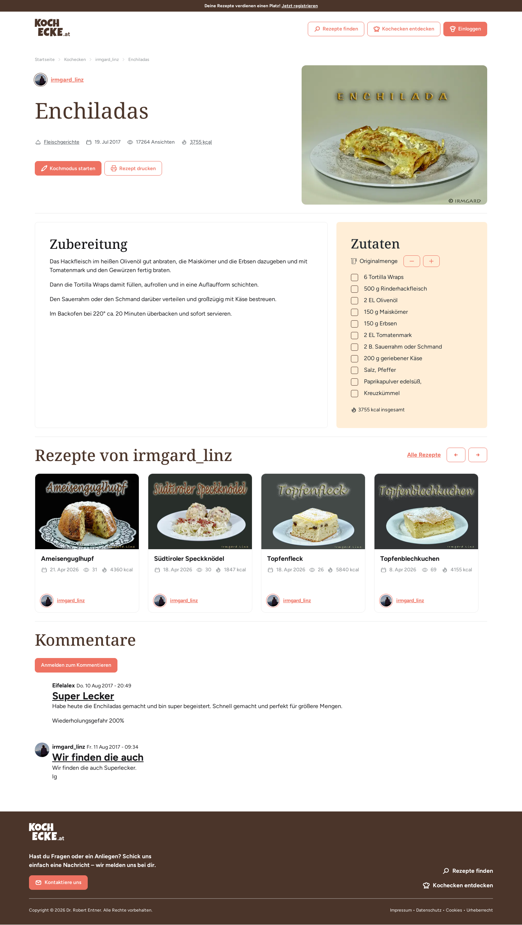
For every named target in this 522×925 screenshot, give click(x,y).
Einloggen (465, 29)
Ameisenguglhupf (67, 559)
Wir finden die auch (98, 757)
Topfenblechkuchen (409, 559)
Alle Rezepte (424, 454)
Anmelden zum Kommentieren (76, 665)
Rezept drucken (133, 168)
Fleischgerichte (61, 142)
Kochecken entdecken (403, 29)
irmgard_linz (107, 59)
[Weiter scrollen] (477, 455)
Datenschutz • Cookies (439, 910)
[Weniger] (411, 261)
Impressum (401, 910)
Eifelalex (63, 685)
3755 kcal (201, 142)
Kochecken (75, 59)
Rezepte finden (336, 29)
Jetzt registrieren (300, 5)
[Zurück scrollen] (456, 455)
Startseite (45, 59)
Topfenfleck (285, 559)
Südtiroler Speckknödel (189, 559)
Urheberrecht (480, 910)
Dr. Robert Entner (83, 910)
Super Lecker (83, 696)
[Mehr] (431, 261)
